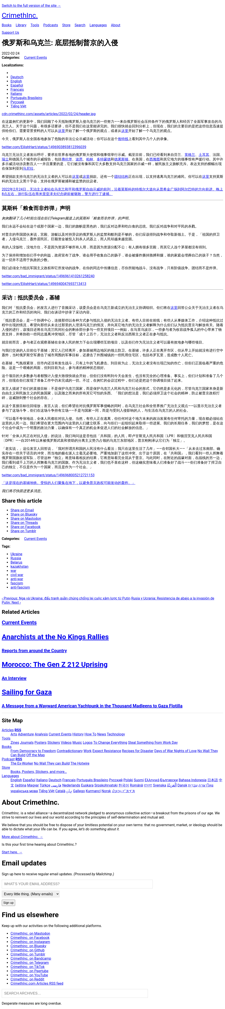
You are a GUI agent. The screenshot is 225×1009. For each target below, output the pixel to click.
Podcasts (50, 25)
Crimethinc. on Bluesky (28, 946)
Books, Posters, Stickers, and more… (39, 772)
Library (21, 25)
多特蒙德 (104, 159)
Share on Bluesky (24, 514)
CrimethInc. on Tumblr (28, 954)
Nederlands (71, 785)
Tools (35, 25)
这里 (61, 131)
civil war (17, 575)
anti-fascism (20, 587)
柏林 (89, 159)
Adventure (26, 734)
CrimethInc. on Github (28, 950)
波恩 (79, 159)
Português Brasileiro (26, 98)
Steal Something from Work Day (153, 742)
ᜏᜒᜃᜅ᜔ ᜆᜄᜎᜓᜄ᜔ (123, 791)
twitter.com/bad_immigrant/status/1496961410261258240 (48, 276)
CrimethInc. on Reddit (27, 979)
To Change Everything (110, 742)
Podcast (8, 759)
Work (87, 751)
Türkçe (45, 785)
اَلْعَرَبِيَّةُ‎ (172, 785)
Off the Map (35, 755)
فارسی (56, 785)
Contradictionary (70, 751)
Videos (66, 742)
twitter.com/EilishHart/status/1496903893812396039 (44, 147)
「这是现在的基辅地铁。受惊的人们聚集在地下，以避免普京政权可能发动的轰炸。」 (68, 483)
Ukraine (16, 554)
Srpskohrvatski (106, 785)
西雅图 (154, 159)
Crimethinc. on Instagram (30, 942)
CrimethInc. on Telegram (30, 963)
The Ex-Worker (22, 763)
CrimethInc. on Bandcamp (31, 958)
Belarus (16, 562)
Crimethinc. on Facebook (30, 938)
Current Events (35, 57)
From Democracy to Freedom (33, 751)
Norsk (106, 791)
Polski (128, 780)
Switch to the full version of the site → (31, 6)
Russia (16, 558)
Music (77, 742)
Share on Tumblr (23, 531)
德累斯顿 (121, 159)
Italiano (16, 94)
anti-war (17, 579)
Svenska (159, 785)
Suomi (139, 780)
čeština (20, 785)
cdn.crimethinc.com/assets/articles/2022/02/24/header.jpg (49, 114)
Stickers (53, 742)
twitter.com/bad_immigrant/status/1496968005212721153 (48, 475)
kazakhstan (19, 566)
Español (17, 85)
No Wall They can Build (52, 763)
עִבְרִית (193, 785)
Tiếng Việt (18, 106)
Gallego (79, 791)
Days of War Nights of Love (175, 751)
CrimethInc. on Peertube (29, 971)
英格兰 (190, 155)
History (78, 734)
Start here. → (12, 852)
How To (90, 734)
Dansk (182, 785)
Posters (40, 742)
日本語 (212, 780)
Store (66, 25)
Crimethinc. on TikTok (28, 967)
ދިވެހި (69, 791)
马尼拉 (28, 168)
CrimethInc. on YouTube (29, 975)
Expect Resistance (107, 751)
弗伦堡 (67, 159)
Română (136, 785)
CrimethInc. (20, 15)
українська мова (24, 791)
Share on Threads (24, 523)
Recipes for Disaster (137, 751)
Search (79, 25)
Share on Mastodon (26, 518)
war (13, 571)
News (101, 734)
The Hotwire (80, 763)
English (16, 81)
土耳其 (204, 155)
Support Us (10, 32)
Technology (116, 734)
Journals (27, 742)
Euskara (87, 785)
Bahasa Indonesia (193, 780)
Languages (98, 25)
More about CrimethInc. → (22, 837)
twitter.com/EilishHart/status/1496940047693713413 (44, 284)
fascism (17, 583)
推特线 (123, 139)
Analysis (41, 734)
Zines (15, 742)
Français (17, 89)
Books (7, 25)
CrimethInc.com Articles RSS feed (37, 983)
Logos (88, 742)
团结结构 (121, 176)
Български (169, 780)
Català (60, 791)
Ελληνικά (152, 780)
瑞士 (5, 159)
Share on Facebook (25, 527)
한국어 (123, 785)
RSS (18, 730)
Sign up (8, 902)
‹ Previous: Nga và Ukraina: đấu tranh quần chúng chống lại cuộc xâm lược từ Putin (66, 598)
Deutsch (17, 77)
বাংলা (148, 785)
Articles (8, 730)
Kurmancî (93, 791)
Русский (17, 102)
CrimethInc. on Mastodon (30, 933)
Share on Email (22, 510)
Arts (14, 734)
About (115, 25)
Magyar (33, 785)
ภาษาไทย (205, 785)
